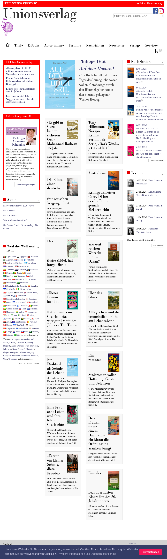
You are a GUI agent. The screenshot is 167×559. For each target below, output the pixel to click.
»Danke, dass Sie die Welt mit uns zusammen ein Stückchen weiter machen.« (21, 71)
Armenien (8, 266)
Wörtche (20, 346)
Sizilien (12, 342)
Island (30, 315)
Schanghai (7, 349)
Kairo (13, 346)
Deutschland (9, 283)
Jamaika (25, 318)
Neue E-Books (10, 215)
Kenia (29, 325)
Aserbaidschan (22, 266)
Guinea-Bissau (10, 309)
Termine (75, 45)
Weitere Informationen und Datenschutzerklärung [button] (87, 553)
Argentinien (30, 263)
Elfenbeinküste (23, 289)
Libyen (18, 335)
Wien (27, 346)
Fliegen (6, 352)
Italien (16, 318)
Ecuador (32, 286)
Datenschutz (132, 543)
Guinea (33, 305)
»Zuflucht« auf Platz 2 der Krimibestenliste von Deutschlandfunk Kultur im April (148, 75)
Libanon (8, 335)
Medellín (34, 355)
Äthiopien (8, 269)
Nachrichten (95, 45)
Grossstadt (12, 359)
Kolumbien (22, 328)
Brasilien (8, 276)
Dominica (22, 283)
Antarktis (29, 260)
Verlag (134, 45)
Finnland (8, 296)
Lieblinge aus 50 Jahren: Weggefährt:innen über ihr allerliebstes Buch (20, 99)
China (7, 279)
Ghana (7, 302)
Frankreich (20, 296)
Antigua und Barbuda (13, 263)
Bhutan (26, 273)
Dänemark (30, 279)
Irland (21, 315)
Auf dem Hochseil (96, 68)
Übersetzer (30, 349)
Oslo (33, 339)
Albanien (33, 256)
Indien (20, 312)
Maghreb (6, 346)
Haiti (22, 309)
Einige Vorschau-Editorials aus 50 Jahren (20, 90)
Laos (24, 332)
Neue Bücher (9, 210)
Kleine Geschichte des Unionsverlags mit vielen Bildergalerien (19, 81)
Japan (35, 318)
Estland (18, 292)
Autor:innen (54, 45)
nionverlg (40, 22)
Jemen (7, 322)
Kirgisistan (9, 328)
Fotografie (14, 352)
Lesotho (33, 332)
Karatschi (20, 342)
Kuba (16, 332)
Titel (18, 45)
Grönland (32, 302)
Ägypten (22, 256)
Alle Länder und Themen (29, 363)
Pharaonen (34, 346)
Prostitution (25, 355)
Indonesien (30, 312)
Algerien (8, 260)
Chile (30, 276)
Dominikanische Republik (15, 286)
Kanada (7, 325)
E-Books (33, 45)
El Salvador (9, 289)
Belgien (7, 273)
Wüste (5, 342)
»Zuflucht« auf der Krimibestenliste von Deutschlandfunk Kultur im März (148, 94)
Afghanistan (9, 256)
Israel (7, 318)
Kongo (7, 332)
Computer (7, 355)
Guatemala (22, 305)
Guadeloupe (9, 305)
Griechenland (19, 302)
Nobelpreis (16, 339)
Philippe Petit (92, 61)
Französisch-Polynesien (14, 299)
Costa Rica (18, 279)
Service (151, 45)
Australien (20, 269)
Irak (6, 315)
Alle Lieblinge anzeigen (25, 184)
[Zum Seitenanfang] (162, 63)
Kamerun (32, 322)
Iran (14, 315)
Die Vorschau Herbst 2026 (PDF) (18, 206)
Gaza (5, 359)
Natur (15, 349)
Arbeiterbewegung (26, 352)
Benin (17, 273)
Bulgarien (19, 276)
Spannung (29, 342)
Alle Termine (157, 245)
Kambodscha (19, 322)
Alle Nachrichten (156, 160)
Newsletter (117, 45)
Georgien (31, 299)
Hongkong (9, 312)
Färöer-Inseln (30, 292)
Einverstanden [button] (151, 552)
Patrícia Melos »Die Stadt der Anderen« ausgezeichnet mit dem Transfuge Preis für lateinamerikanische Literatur (149, 113)
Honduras (32, 309)
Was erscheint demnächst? (15, 220)
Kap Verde (19, 325)
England (8, 292)
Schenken (16, 355)
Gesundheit (25, 339)
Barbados (32, 269)
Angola (18, 260)
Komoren (34, 328)
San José (21, 349)
